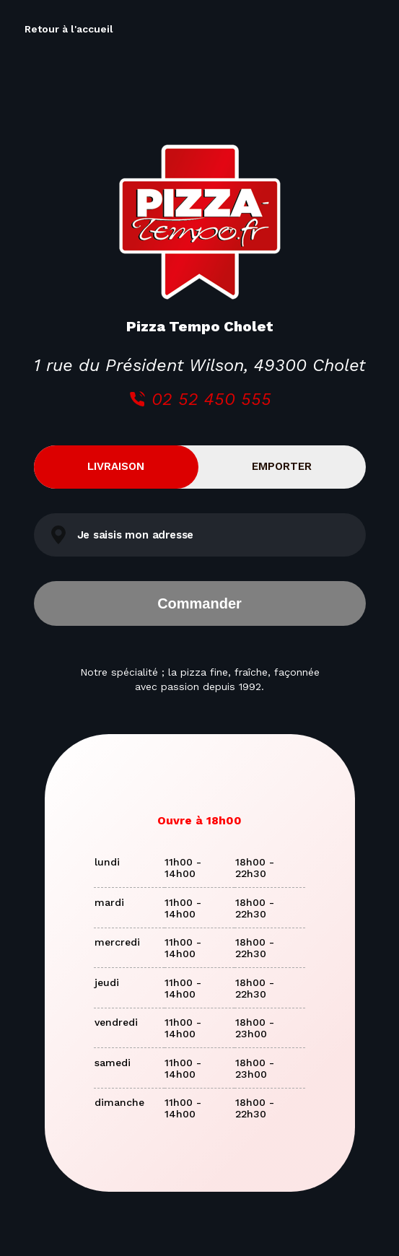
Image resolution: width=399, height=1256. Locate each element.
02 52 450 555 (199, 399)
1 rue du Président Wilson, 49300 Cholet (200, 365)
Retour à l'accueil (69, 29)
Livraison (115, 466)
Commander (199, 603)
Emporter (282, 466)
